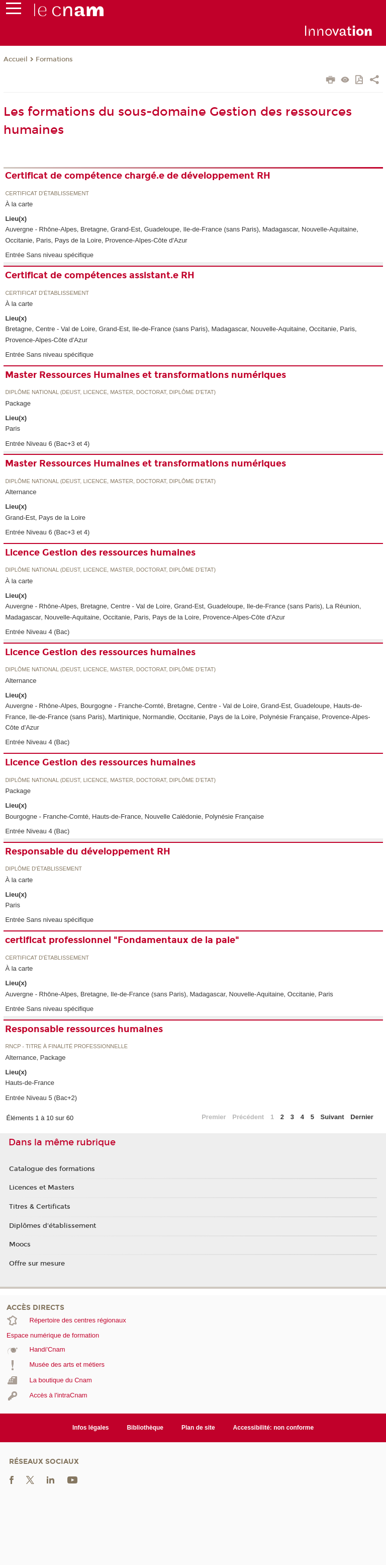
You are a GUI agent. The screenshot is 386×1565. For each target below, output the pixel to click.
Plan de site (198, 1427)
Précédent (248, 1117)
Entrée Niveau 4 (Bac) (37, 632)
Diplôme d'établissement (43, 869)
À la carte (19, 204)
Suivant (332, 1117)
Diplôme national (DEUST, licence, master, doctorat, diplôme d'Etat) (110, 392)
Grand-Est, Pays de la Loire (45, 517)
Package (18, 403)
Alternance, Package (35, 1057)
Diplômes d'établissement (52, 1226)
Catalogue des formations (52, 1169)
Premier (214, 1117)
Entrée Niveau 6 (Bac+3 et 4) (47, 443)
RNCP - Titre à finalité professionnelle (66, 1046)
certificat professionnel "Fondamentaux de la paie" (122, 940)
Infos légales (90, 1427)
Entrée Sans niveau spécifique (49, 255)
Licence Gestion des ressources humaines (100, 552)
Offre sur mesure (37, 1264)
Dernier (361, 1117)
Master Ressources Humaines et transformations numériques (145, 374)
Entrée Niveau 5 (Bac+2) (41, 1098)
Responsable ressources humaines (84, 1029)
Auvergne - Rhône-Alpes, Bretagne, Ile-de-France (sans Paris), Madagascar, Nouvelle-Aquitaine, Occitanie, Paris (169, 994)
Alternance (20, 492)
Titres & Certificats (39, 1207)
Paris (12, 428)
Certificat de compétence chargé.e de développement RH (137, 175)
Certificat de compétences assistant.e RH (100, 275)
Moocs (20, 1244)
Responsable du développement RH (87, 851)
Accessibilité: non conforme (273, 1427)
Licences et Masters (41, 1188)
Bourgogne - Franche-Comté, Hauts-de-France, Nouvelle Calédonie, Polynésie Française (134, 816)
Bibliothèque (145, 1427)
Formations (54, 59)
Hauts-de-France (29, 1082)
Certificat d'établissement (47, 193)
